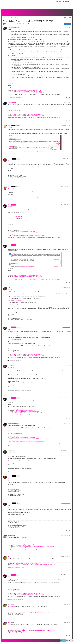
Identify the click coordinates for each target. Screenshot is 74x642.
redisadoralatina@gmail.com (33, 561)
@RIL (17, 573)
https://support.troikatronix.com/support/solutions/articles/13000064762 (27, 88)
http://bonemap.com (11, 171)
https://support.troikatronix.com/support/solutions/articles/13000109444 (30, 91)
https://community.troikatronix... (15, 337)
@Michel (10, 79)
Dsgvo (60, 1)
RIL (8, 555)
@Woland (10, 288)
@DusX (9, 459)
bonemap (10, 157)
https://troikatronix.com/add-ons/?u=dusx (23, 543)
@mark (18, 157)
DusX (9, 533)
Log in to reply (67, 22)
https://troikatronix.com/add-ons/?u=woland (33, 90)
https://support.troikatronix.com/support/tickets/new (25, 87)
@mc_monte (14, 459)
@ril (9, 575)
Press (56, 1)
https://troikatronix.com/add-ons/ (18, 90)
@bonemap (17, 185)
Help (16, 7)
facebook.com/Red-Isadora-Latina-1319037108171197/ (20, 563)
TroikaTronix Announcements (11, 22)
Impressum (66, 1)
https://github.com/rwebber (31, 546)
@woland (10, 126)
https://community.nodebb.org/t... (15, 303)
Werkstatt (23, 7)
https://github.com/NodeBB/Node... (15, 299)
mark (9, 286)
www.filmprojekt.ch (17, 149)
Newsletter (31, 7)
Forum (11, 7)
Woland (9, 25)
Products (4, 7)
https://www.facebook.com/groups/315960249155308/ (44, 563)
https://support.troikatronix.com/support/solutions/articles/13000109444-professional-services (36, 545)
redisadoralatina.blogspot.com (21, 561)
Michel (9, 123)
